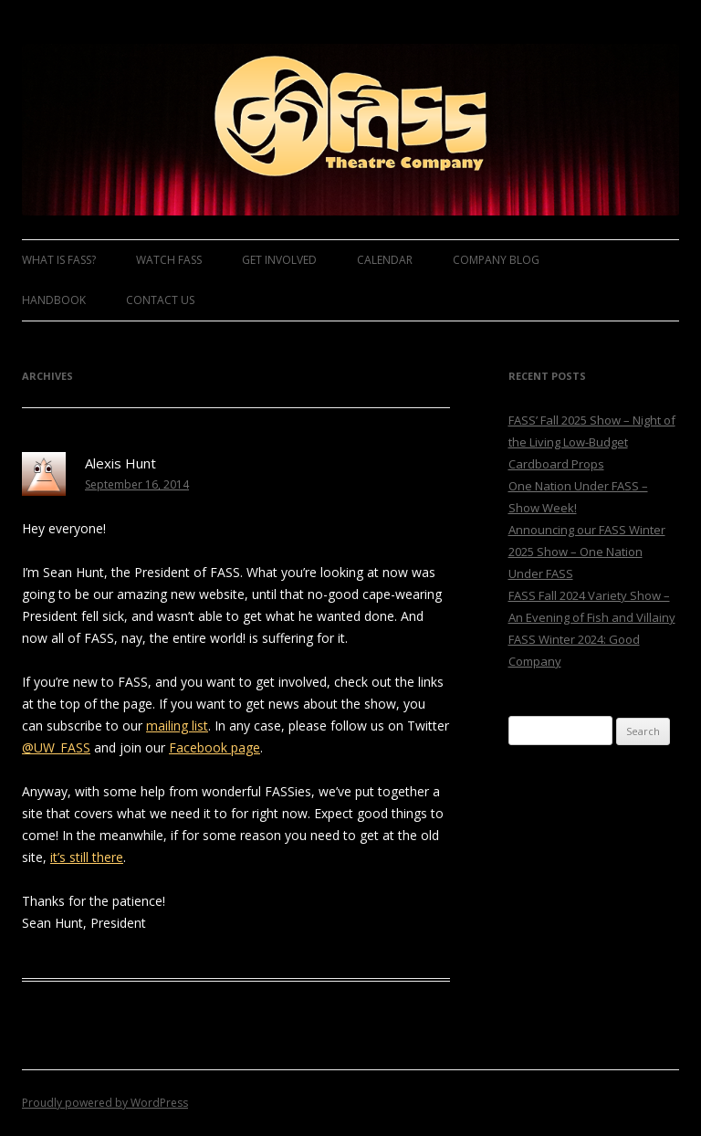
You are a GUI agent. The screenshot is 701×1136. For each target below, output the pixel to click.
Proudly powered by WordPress (105, 1102)
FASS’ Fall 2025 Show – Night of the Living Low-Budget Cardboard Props (591, 442)
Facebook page (214, 747)
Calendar (385, 260)
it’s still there (86, 857)
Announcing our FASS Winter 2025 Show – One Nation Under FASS (586, 551)
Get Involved (279, 260)
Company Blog (496, 260)
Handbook (54, 300)
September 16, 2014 (137, 484)
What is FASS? (59, 260)
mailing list (177, 725)
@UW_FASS (56, 747)
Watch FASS (169, 260)
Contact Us (160, 300)
